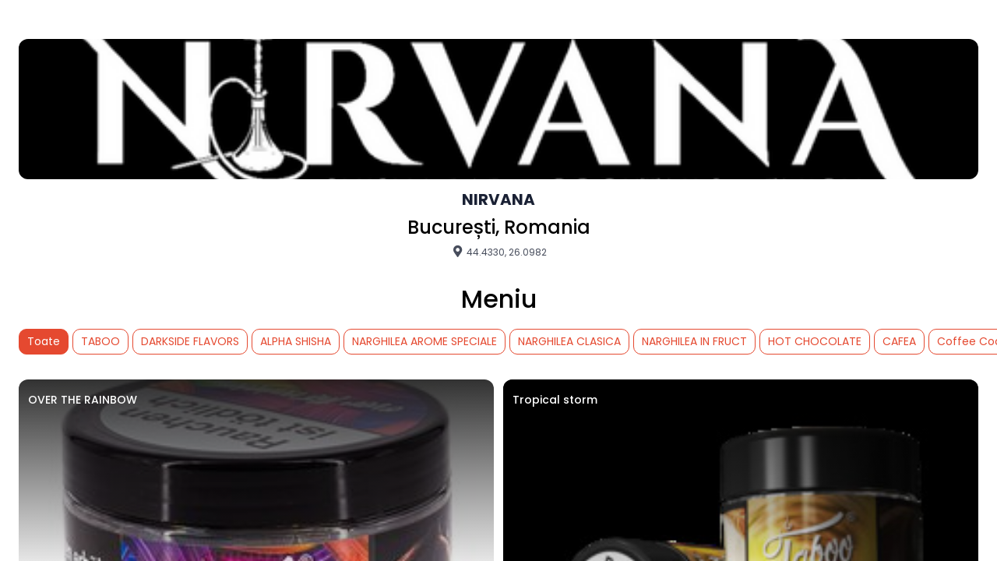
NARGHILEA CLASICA (569, 341)
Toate (43, 341)
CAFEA (899, 341)
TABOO (100, 341)
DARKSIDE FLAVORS (190, 341)
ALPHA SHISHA (295, 341)
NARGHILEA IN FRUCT (694, 341)
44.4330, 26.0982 (499, 251)
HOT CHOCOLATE (814, 341)
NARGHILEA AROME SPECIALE (424, 341)
